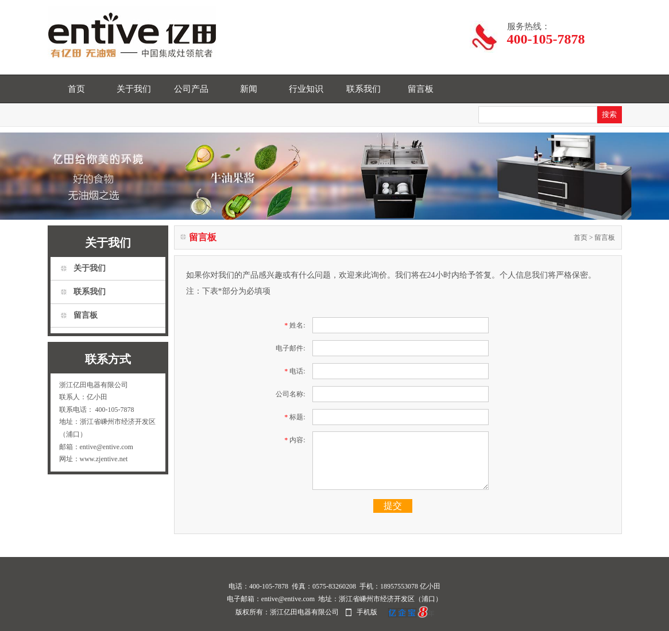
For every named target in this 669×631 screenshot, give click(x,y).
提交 (393, 506)
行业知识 (306, 89)
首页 (76, 89)
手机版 (367, 612)
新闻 (248, 89)
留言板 (421, 89)
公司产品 (191, 89)
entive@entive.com (288, 599)
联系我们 (363, 89)
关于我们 (134, 89)
